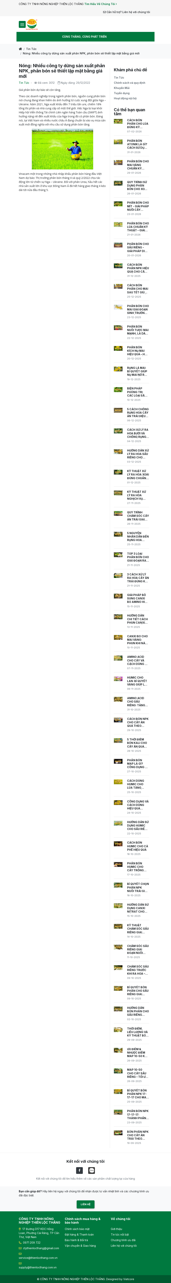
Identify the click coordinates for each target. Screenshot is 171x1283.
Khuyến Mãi (122, 88)
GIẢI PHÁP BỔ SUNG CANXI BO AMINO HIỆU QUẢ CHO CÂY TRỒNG (137, 598)
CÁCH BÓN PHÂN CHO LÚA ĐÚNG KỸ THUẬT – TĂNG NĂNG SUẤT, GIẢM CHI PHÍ (137, 124)
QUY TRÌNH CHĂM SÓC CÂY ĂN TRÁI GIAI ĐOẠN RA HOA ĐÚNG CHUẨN (138, 516)
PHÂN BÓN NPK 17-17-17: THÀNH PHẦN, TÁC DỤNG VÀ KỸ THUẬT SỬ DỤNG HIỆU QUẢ (138, 1114)
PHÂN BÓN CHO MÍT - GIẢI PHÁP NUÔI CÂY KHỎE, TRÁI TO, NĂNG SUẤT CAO (138, 206)
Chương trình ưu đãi (123, 1240)
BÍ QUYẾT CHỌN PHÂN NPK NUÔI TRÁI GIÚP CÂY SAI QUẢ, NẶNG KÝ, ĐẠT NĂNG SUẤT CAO (138, 887)
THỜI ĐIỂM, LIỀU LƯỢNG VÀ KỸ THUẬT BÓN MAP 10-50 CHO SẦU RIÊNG (138, 1032)
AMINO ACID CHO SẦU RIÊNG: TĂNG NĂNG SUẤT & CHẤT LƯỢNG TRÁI (136, 701)
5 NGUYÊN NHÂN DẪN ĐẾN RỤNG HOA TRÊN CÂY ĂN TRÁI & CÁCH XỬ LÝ (138, 536)
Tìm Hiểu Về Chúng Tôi (100, 4)
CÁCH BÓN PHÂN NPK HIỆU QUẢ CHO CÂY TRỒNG (138, 268)
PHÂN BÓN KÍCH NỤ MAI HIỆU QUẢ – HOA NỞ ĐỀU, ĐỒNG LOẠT (138, 351)
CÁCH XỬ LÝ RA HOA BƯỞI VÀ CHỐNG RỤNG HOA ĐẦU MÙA (137, 433)
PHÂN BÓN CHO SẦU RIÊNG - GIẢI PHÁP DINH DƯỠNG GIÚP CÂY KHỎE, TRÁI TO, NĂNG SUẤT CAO (138, 247)
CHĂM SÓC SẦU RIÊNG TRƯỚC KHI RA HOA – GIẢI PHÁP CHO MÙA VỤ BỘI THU (138, 970)
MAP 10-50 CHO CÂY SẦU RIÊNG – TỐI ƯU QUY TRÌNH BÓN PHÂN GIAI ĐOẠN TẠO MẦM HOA (137, 1073)
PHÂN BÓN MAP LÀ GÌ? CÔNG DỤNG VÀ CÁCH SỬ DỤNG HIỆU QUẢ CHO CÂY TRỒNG (138, 764)
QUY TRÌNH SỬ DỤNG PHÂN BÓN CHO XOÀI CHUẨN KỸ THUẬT (137, 185)
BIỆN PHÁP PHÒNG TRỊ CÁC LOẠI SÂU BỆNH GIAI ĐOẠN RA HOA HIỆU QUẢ (137, 392)
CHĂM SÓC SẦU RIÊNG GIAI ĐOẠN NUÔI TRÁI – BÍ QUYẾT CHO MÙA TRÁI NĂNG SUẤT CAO (138, 949)
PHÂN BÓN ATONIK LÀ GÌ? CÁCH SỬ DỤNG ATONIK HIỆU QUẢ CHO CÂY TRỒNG (138, 144)
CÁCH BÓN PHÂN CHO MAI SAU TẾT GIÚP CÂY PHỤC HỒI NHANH (137, 289)
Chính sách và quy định (129, 82)
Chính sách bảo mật (77, 1229)
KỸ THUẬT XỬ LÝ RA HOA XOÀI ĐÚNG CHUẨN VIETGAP (138, 474)
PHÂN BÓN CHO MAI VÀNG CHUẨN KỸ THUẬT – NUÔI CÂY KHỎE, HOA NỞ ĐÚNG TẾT (138, 165)
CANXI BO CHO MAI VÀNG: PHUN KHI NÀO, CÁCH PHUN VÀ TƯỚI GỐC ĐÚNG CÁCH (137, 640)
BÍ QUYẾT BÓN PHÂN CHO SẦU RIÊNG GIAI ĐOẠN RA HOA (138, 991)
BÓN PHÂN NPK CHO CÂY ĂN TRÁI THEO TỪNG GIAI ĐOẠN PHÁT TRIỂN (138, 1135)
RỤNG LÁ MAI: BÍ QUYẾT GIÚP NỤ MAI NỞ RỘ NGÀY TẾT (137, 371)
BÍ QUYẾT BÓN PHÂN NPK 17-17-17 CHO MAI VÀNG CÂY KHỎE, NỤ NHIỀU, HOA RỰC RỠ (137, 1094)
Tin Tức (31, 49)
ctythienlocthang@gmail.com (39, 1248)
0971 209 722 (29, 1242)
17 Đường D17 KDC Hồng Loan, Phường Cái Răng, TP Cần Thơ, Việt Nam (39, 1233)
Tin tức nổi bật (120, 1234)
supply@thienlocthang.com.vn (38, 1265)
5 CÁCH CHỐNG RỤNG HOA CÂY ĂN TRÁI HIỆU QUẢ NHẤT (138, 412)
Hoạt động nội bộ (125, 98)
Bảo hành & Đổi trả (76, 1240)
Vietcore (128, 1279)
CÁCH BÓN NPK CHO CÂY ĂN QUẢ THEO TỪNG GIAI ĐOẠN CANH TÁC (138, 722)
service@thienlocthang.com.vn (38, 1255)
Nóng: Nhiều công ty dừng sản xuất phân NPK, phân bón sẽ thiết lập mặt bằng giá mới (81, 53)
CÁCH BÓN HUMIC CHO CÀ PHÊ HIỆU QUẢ (137, 846)
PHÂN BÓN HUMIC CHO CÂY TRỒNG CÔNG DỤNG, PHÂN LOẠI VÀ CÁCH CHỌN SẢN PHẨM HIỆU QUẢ (137, 867)
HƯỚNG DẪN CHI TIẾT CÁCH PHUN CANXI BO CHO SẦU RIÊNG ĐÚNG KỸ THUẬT (138, 619)
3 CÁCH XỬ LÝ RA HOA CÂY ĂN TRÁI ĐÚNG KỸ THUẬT (138, 578)
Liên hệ (85, 1204)
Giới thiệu (116, 1229)
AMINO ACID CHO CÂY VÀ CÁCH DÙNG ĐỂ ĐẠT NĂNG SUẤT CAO (136, 660)
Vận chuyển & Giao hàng (80, 1245)
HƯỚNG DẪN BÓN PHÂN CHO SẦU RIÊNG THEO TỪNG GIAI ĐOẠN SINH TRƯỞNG (138, 1011)
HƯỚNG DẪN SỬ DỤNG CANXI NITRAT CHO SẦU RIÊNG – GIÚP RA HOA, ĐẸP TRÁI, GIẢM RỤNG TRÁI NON (138, 908)
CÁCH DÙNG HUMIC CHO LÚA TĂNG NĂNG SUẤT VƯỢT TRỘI (135, 784)
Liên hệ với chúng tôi (124, 1245)
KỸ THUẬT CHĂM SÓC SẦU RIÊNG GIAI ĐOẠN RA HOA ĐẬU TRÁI (138, 929)
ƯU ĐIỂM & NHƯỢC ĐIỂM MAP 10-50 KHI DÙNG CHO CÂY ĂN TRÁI (138, 1052)
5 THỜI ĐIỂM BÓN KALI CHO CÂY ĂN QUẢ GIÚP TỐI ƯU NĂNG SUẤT (137, 743)
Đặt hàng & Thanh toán (79, 1234)
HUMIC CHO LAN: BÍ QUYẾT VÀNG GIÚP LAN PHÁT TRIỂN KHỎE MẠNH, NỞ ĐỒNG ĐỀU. (138, 681)
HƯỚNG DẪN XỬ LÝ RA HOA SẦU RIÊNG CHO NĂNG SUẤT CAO (138, 454)
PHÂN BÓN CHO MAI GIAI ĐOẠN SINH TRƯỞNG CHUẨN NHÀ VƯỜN (138, 309)
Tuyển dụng (122, 93)
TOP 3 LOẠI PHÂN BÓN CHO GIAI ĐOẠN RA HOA (138, 557)
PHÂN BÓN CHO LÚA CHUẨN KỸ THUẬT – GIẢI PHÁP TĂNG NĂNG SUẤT (138, 227)
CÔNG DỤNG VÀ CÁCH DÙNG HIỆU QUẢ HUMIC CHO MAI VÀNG (138, 805)
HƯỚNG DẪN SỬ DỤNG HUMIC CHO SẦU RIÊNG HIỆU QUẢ (138, 825)
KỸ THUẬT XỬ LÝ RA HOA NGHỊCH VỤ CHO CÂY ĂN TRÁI (136, 495)
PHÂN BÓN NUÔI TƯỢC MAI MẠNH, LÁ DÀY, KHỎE (138, 330)
